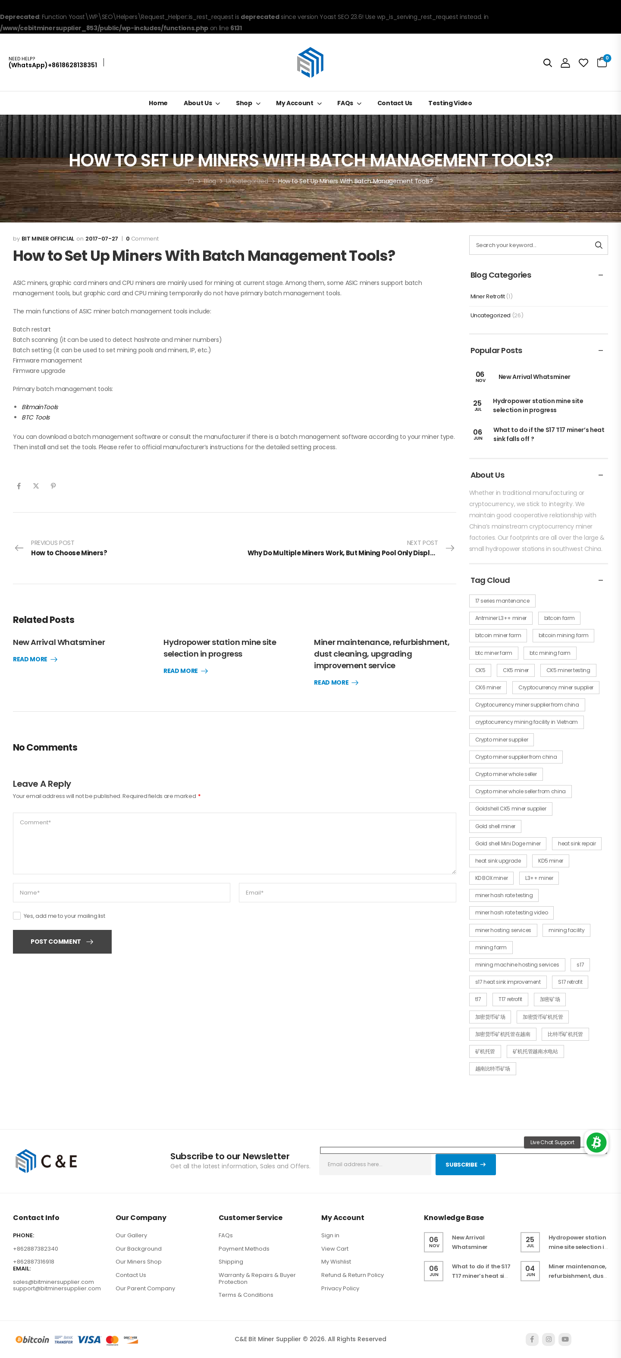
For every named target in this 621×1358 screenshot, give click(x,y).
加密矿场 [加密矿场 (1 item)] (550, 999)
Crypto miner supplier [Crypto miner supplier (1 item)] (501, 739)
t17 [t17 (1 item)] (478, 999)
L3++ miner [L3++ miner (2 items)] (539, 878)
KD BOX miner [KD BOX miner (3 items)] (491, 878)
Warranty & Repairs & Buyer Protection (257, 1278)
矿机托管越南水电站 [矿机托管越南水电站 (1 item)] (535, 1051)
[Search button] (599, 245)
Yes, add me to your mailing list (59, 916)
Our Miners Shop (139, 1262)
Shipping (231, 1262)
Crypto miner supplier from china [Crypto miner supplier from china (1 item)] (516, 756)
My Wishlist (336, 1262)
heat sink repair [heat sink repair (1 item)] (577, 843)
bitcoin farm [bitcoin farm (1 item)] (559, 618)
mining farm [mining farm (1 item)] (491, 947)
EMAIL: (22, 1268)
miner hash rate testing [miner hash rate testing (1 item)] (504, 895)
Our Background (139, 1249)
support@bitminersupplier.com (57, 1288)
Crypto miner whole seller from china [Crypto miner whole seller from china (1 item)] (520, 791)
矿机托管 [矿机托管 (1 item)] (485, 1051)
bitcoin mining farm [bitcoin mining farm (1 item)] (563, 635)
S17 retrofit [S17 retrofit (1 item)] (570, 982)
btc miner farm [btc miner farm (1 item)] (493, 653)
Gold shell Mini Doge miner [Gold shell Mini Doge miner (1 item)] (508, 843)
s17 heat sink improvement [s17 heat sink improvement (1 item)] (508, 982)
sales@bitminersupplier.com (53, 1282)
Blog (210, 181)
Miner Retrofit (487, 296)
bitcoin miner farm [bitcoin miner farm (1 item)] (498, 635)
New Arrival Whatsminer (59, 642)
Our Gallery (131, 1235)
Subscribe (461, 1165)
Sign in (330, 1235)
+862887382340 (35, 1249)
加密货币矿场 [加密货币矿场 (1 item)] (490, 1016)
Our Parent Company (145, 1288)
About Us (198, 103)
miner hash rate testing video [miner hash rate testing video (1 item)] (511, 912)
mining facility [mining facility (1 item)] (566, 930)
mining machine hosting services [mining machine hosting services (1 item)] (517, 964)
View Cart (334, 1249)
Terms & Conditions (246, 1295)
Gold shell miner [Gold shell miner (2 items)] (495, 826)
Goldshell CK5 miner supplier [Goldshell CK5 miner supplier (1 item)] (510, 808)
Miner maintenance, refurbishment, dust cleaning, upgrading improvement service (381, 654)
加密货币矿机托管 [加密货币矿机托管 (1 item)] (543, 1016)
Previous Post (60, 548)
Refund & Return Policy (352, 1275)
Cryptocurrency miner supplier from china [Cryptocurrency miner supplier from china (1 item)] (527, 704)
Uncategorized (247, 181)
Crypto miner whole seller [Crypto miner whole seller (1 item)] (506, 774)
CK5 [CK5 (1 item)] (480, 670)
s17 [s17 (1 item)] (580, 964)
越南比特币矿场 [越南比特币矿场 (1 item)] (493, 1068)
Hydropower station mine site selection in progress (538, 405)
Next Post (352, 548)
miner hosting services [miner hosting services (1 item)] (503, 930)
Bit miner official (48, 239)
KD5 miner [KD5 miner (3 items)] (550, 860)
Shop (244, 103)
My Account (295, 103)
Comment (142, 238)
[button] (596, 1142)
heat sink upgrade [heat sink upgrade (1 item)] (498, 860)
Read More (30, 659)
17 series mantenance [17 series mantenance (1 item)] (502, 600)
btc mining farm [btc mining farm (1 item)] (550, 653)
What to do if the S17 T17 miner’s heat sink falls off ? (481, 1275)
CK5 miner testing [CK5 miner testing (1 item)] (568, 670)
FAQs (345, 103)
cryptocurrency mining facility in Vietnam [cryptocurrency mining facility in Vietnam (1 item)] (526, 722)
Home (158, 103)
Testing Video (450, 103)
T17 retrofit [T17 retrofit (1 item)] (510, 999)
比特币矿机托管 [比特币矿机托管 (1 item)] (565, 1034)
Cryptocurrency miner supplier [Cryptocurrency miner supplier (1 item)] (555, 687)
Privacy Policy (340, 1288)
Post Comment (56, 941)
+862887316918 (33, 1262)
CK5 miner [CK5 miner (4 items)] (516, 670)
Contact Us (395, 103)
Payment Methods (244, 1249)
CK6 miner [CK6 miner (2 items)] (488, 687)
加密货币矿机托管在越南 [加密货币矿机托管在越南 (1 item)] (502, 1034)
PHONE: (23, 1235)
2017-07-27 (101, 239)
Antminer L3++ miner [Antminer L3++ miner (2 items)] (501, 618)
